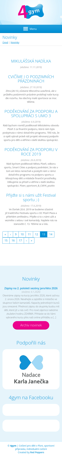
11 (29, 234)
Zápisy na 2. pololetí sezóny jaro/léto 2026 (31, 288)
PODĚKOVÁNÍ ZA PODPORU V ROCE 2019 (31, 151)
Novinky (15, 42)
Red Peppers (37, 452)
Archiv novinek (31, 325)
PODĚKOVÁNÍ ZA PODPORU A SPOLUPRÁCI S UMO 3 (31, 113)
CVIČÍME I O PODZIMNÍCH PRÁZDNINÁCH (31, 79)
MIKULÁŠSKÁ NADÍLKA (31, 61)
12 (36, 234)
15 (5, 240)
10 (22, 234)
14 (50, 234)
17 (20, 240)
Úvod (5, 42)
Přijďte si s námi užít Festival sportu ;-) (31, 197)
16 (13, 240)
